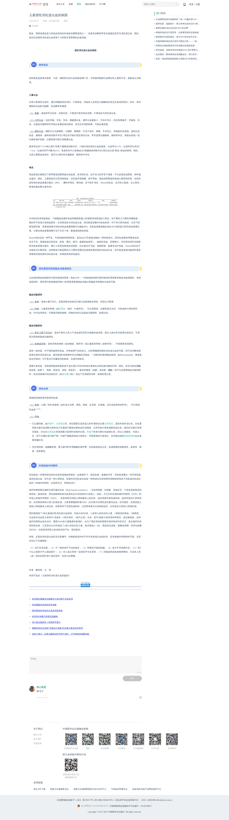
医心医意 (41, 687)
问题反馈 (37, 743)
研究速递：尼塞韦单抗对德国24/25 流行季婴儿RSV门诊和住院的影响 (187, 50)
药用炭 (62, 309)
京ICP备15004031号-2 (103, 800)
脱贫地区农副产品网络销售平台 (146, 789)
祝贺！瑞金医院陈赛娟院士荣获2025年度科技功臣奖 (179, 59)
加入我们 (37, 739)
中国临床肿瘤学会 (119, 789)
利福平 (50, 423)
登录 (191, 4)
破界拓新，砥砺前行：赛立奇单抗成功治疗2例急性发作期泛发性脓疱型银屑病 (191, 24)
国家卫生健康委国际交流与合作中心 (90, 789)
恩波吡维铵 (129, 436)
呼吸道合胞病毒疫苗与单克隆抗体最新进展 (175, 46)
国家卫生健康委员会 (59, 789)
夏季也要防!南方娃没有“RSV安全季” (172, 28)
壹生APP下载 (39, 789)
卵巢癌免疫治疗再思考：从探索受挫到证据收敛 (177, 32)
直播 (71, 4)
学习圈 (102, 4)
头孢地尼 (60, 423)
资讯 (79, 4)
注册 (198, 4)
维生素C (66, 374)
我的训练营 (90, 4)
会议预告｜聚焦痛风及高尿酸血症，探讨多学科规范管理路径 (183, 54)
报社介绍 (37, 735)
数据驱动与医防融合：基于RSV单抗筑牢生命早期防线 (180, 37)
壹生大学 (60, 4)
